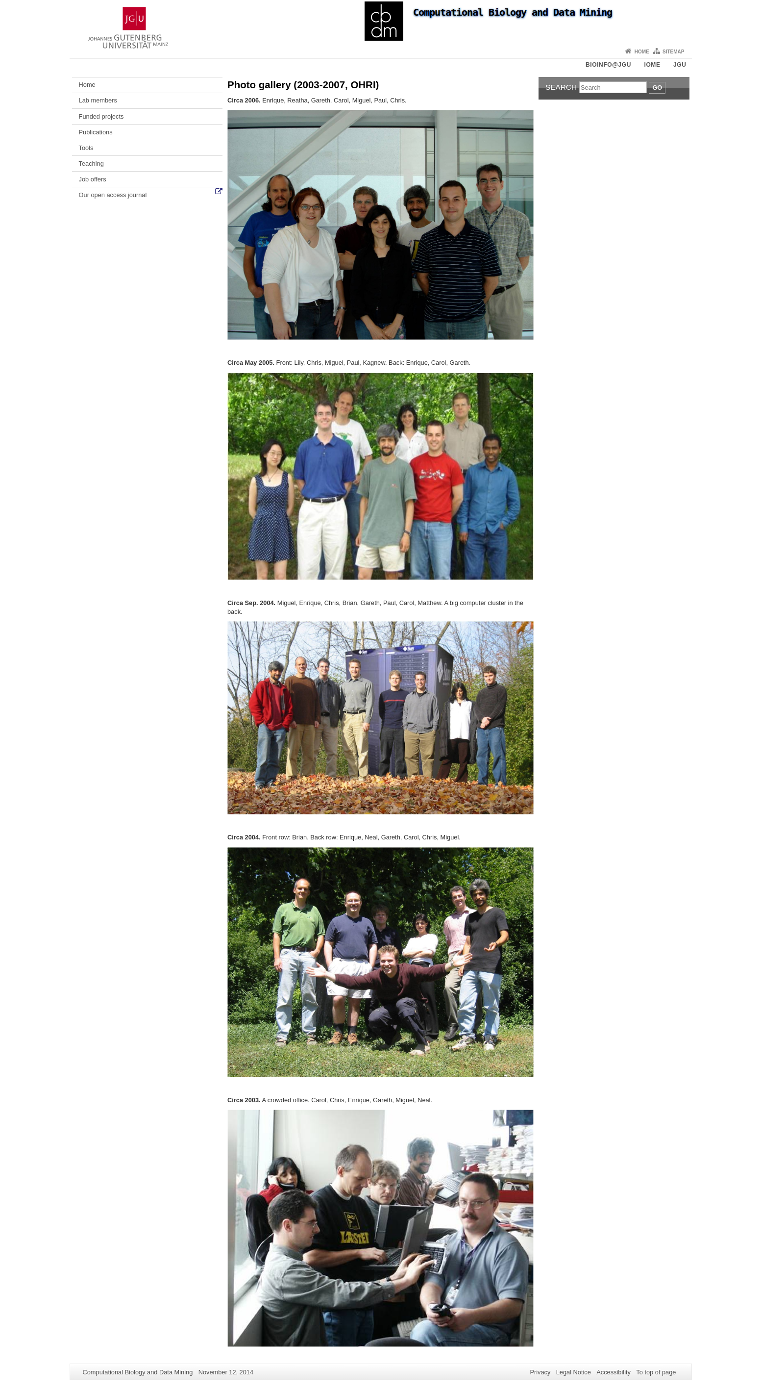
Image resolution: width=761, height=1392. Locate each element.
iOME (652, 64)
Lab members (98, 100)
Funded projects (101, 116)
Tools (86, 148)
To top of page (656, 1372)
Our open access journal (113, 195)
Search (561, 87)
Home (642, 51)
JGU (679, 64)
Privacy (540, 1372)
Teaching (91, 163)
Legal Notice (573, 1372)
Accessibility (613, 1372)
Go (657, 87)
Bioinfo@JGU (608, 64)
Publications (96, 132)
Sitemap (673, 51)
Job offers (92, 179)
